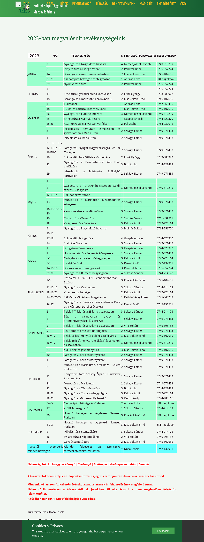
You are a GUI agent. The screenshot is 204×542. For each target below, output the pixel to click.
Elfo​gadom (163, 530)
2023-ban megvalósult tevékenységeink (76, 38)
